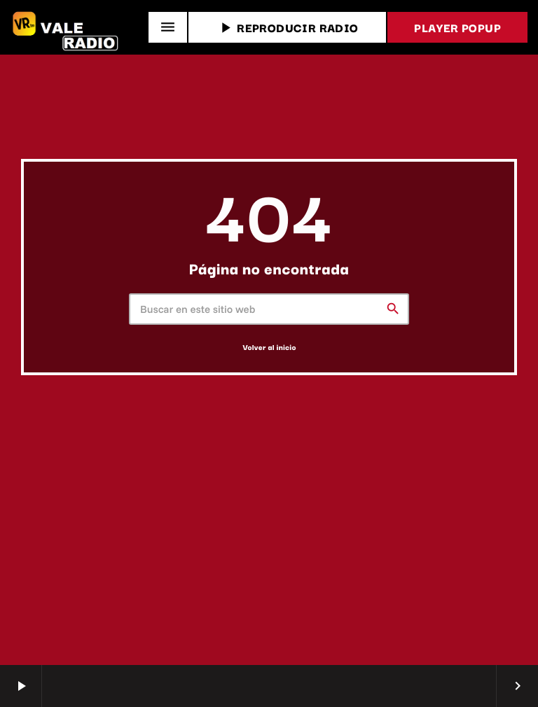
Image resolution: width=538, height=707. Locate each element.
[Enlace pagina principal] (67, 27)
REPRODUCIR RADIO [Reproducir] (287, 27)
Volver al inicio (269, 347)
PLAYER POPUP (457, 27)
